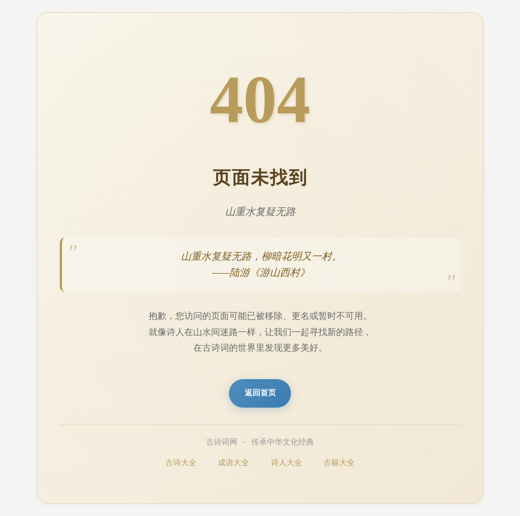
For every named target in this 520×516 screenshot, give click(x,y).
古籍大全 (339, 463)
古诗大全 (181, 463)
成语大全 (233, 463)
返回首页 (260, 393)
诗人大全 (286, 463)
